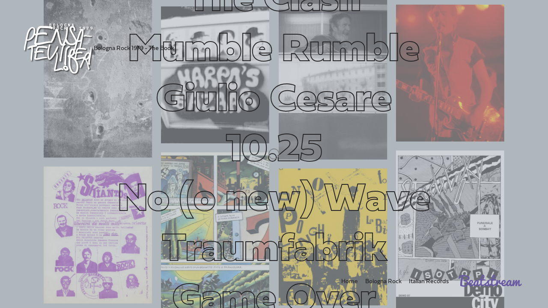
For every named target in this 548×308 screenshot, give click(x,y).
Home (349, 281)
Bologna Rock (383, 281)
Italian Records (429, 281)
